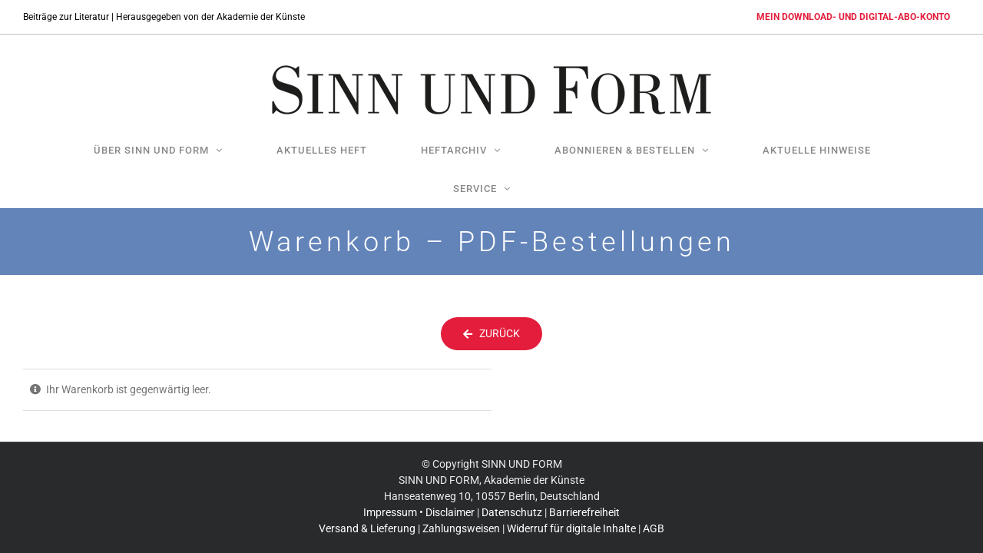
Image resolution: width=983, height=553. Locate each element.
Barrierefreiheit (584, 501)
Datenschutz (512, 501)
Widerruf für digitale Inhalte (571, 517)
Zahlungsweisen (461, 517)
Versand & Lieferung (367, 517)
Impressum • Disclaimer (419, 501)
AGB (653, 517)
